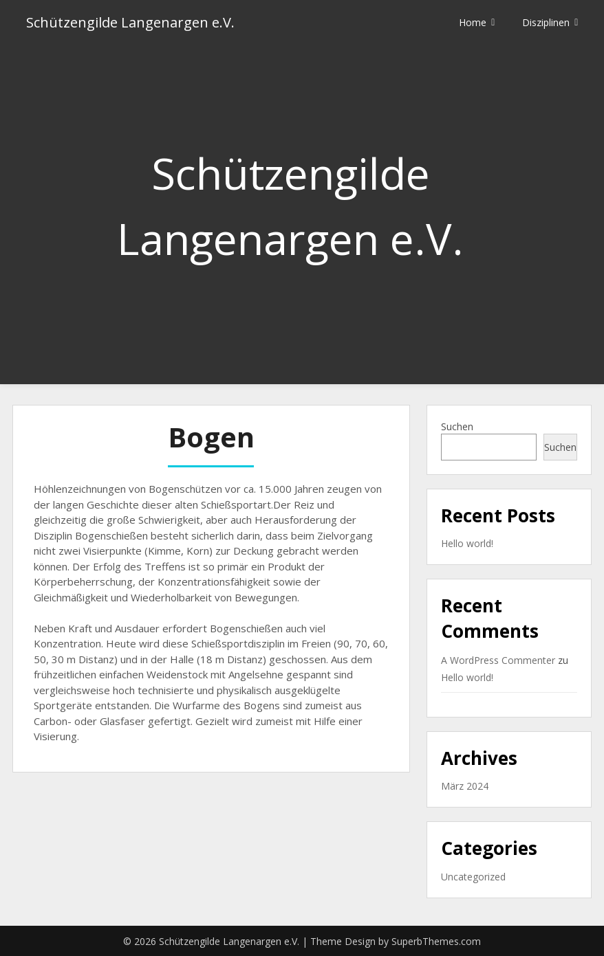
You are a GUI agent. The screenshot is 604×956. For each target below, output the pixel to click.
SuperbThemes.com (436, 941)
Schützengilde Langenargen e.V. (130, 22)
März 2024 (464, 785)
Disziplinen (546, 22)
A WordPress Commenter (498, 660)
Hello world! (467, 543)
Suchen (457, 426)
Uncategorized (473, 876)
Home (472, 22)
